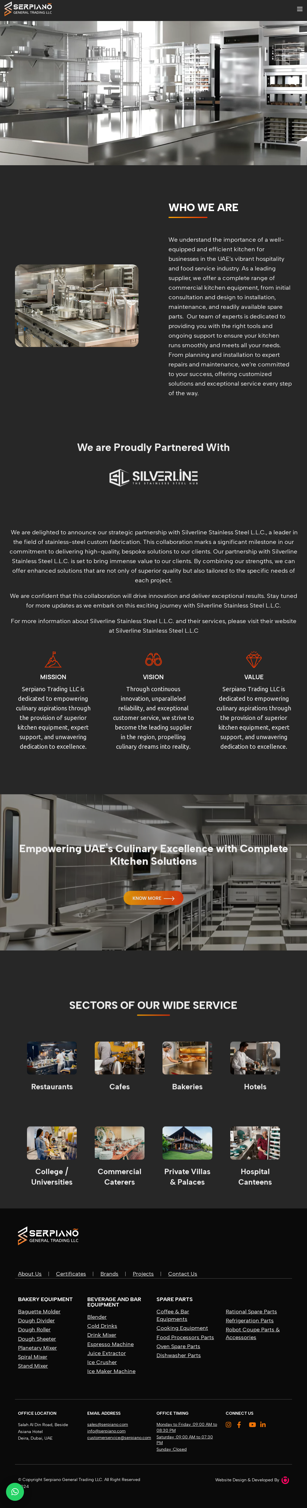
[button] (15, 1492)
